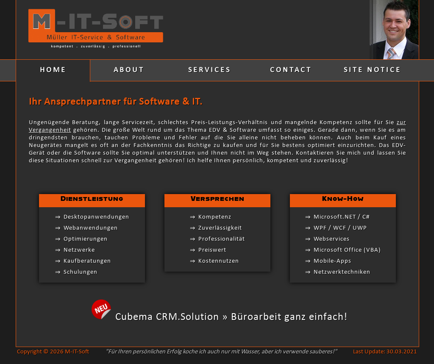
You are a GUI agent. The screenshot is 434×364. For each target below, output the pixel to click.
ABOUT (129, 70)
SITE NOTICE (372, 70)
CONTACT (291, 70)
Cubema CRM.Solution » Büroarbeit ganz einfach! (231, 317)
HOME (53, 70)
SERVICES (209, 70)
